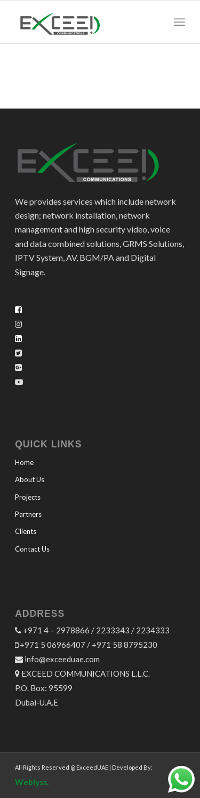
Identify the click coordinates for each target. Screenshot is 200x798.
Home (24, 462)
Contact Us (32, 549)
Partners (28, 514)
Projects (28, 497)
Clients (25, 531)
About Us (29, 479)
